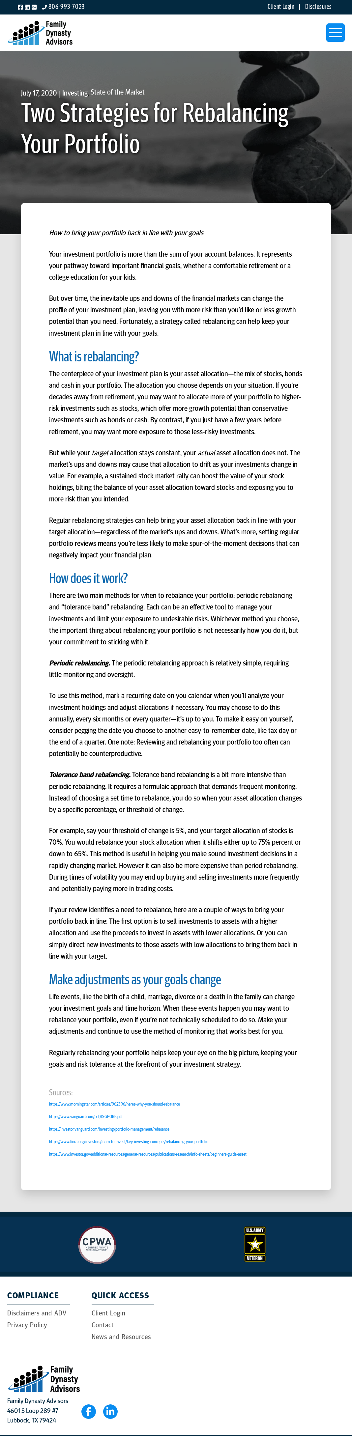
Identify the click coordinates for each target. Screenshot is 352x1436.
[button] (335, 32)
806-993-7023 (66, 7)
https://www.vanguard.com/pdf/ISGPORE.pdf (86, 1117)
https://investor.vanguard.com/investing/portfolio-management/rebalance (109, 1129)
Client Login (283, 7)
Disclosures (318, 7)
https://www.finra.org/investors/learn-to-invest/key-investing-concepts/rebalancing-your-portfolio (128, 1142)
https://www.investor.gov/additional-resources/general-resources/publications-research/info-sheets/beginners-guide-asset (148, 1154)
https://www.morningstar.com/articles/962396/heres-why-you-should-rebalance (114, 1104)
